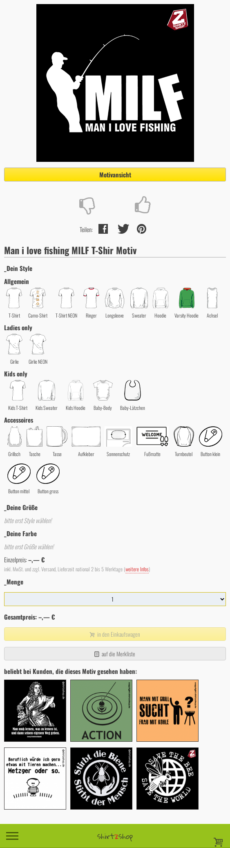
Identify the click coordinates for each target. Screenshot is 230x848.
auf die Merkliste (114, 653)
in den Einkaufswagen (114, 634)
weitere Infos (137, 569)
